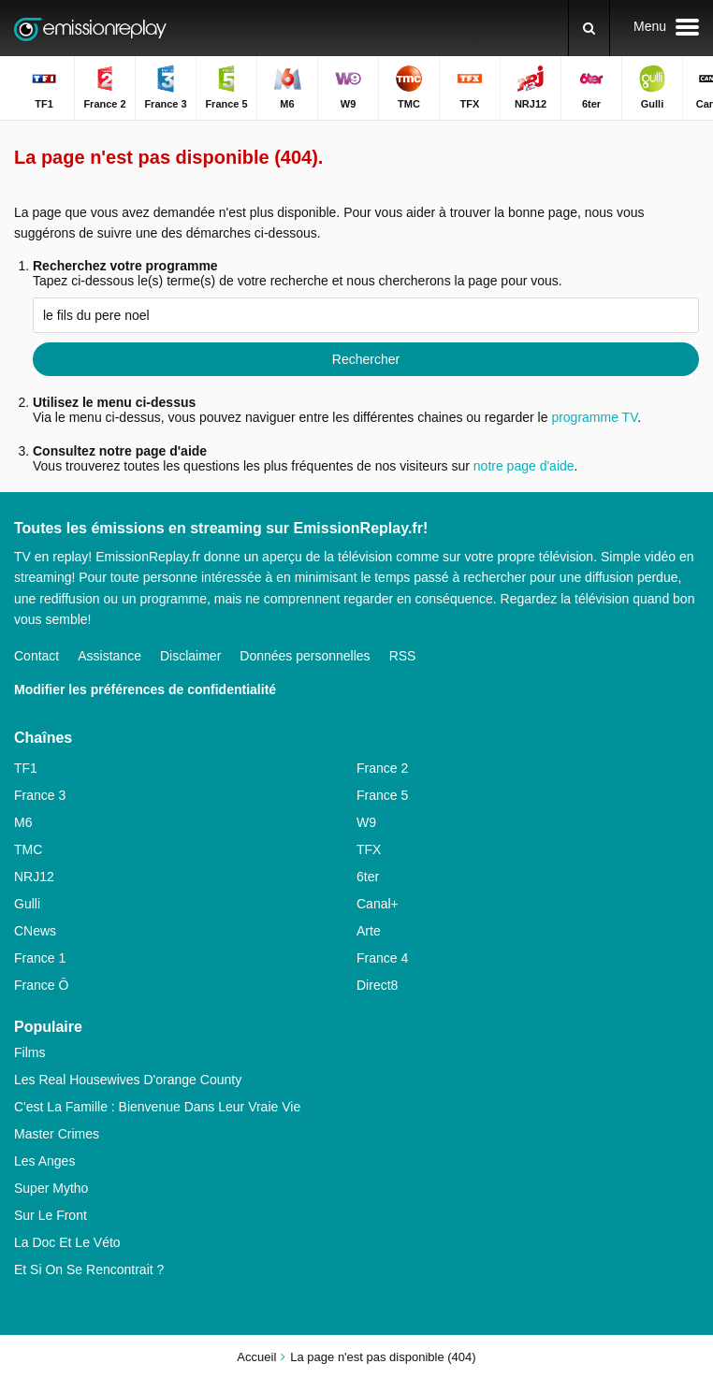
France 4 (382, 957)
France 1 (39, 957)
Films (29, 1052)
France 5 (382, 795)
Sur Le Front (50, 1215)
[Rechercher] (589, 28)
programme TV (594, 417)
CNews (35, 930)
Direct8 (377, 985)
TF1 (25, 768)
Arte (368, 930)
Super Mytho (51, 1188)
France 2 (382, 768)
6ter (367, 876)
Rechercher (366, 359)
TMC (28, 849)
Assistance (109, 655)
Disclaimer (190, 655)
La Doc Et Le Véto (67, 1242)
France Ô (41, 985)
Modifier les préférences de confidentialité (145, 689)
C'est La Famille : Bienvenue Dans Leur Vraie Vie (157, 1106)
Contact (36, 655)
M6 (23, 822)
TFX (368, 849)
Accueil (256, 1357)
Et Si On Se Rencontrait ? (89, 1269)
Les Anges (44, 1160)
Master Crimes (56, 1133)
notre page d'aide (522, 465)
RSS (402, 655)
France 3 (39, 795)
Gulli (27, 903)
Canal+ (377, 903)
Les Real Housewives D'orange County (127, 1079)
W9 (366, 822)
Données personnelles (305, 655)
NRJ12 (34, 876)
